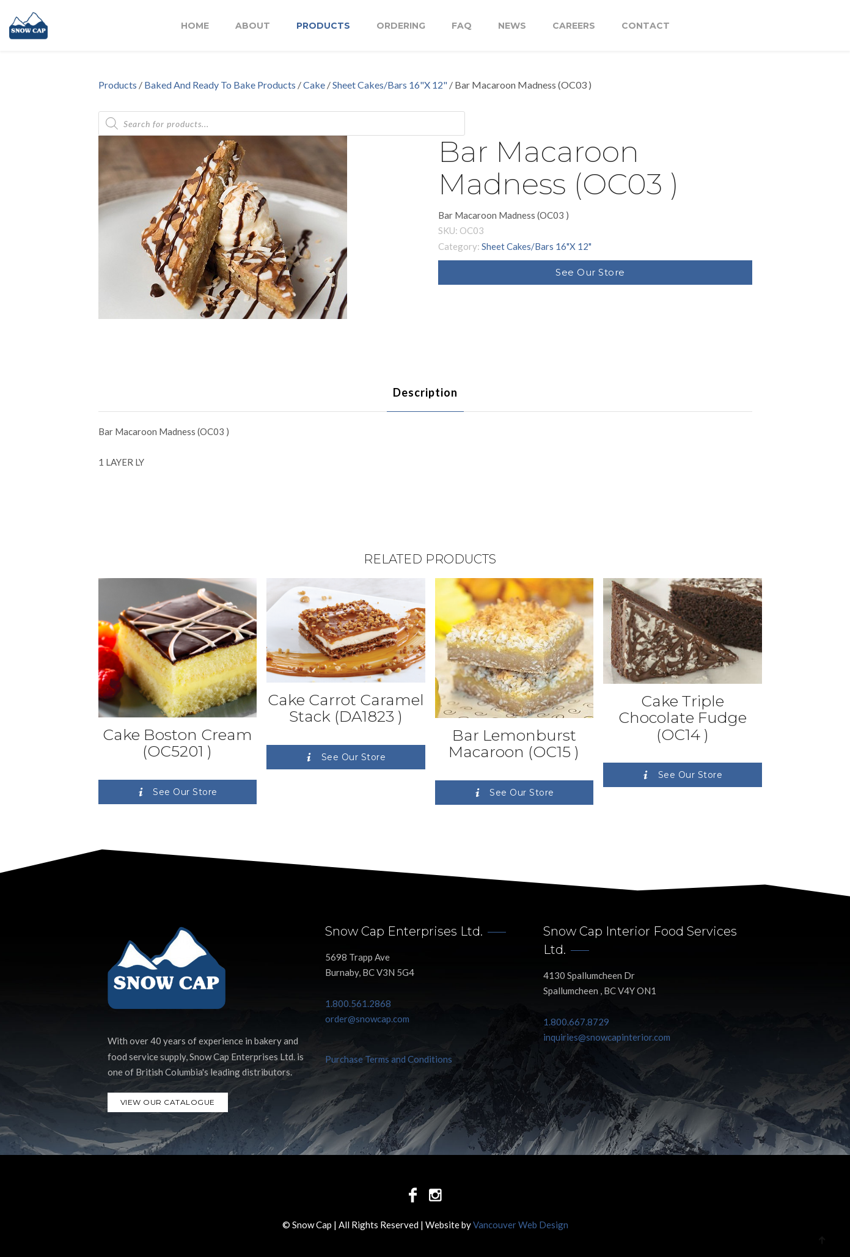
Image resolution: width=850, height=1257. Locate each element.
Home (195, 26)
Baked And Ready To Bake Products (220, 84)
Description (425, 392)
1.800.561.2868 (358, 1003)
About (252, 26)
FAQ (462, 26)
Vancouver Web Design (520, 1224)
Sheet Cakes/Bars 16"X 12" (389, 84)
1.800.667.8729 (576, 1021)
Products (323, 26)
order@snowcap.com (367, 1018)
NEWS (512, 26)
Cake (314, 84)
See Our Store (590, 272)
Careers (573, 26)
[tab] (425, 392)
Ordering (400, 26)
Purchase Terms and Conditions (388, 1059)
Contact (645, 26)
